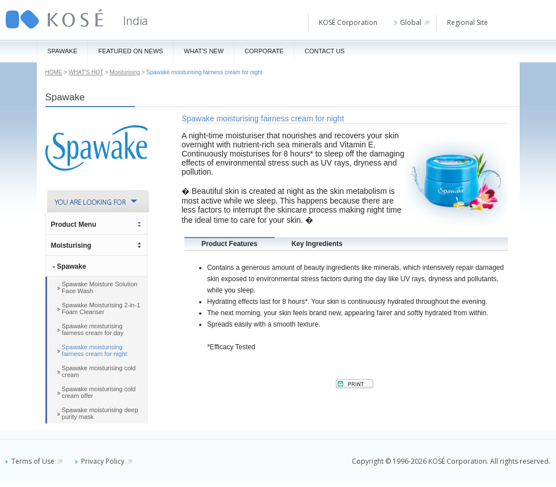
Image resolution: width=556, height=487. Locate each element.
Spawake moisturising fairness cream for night (94, 350)
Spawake (63, 51)
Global (411, 22)
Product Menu (73, 224)
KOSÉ (54, 19)
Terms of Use (34, 461)
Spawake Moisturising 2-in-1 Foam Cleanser (101, 308)
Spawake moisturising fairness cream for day (93, 329)
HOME (53, 72)
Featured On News (130, 51)
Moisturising (124, 72)
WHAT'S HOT (86, 72)
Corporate (264, 51)
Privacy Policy (103, 461)
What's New (204, 51)
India (135, 20)
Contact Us (325, 51)
